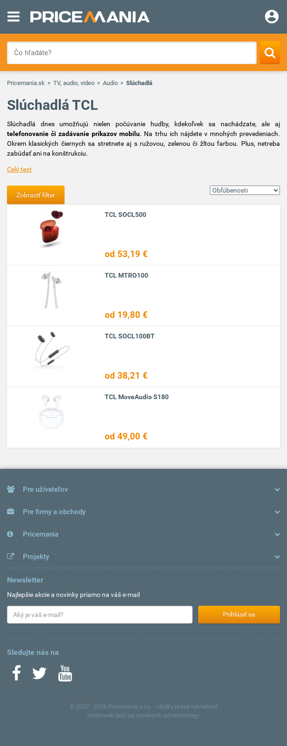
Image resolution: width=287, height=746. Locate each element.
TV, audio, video (73, 82)
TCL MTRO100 (126, 275)
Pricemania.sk (26, 82)
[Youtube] (65, 676)
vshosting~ (186, 715)
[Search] (270, 52)
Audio (110, 82)
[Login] (272, 17)
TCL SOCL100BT (130, 336)
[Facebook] (16, 676)
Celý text (19, 169)
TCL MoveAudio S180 (137, 397)
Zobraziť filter (35, 195)
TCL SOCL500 (125, 214)
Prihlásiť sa (239, 614)
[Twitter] (39, 676)
